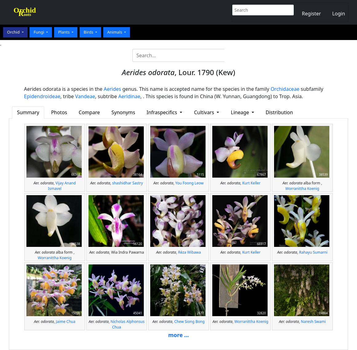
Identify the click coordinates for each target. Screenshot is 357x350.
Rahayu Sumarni (313, 252)
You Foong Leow (189, 183)
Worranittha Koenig (302, 188)
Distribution (279, 112)
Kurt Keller (251, 183)
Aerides (112, 89)
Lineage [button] (240, 112)
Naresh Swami (313, 321)
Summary (28, 112)
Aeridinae (129, 96)
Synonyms (123, 112)
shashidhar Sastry (127, 183)
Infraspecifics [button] (162, 112)
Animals (115, 32)
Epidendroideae (42, 96)
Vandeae (85, 96)
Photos (59, 112)
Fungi (39, 32)
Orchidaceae (285, 89)
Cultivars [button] (204, 112)
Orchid (14, 32)
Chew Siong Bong (189, 321)
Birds (89, 32)
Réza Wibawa (189, 252)
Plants (64, 32)
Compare (89, 112)
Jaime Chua (65, 321)
